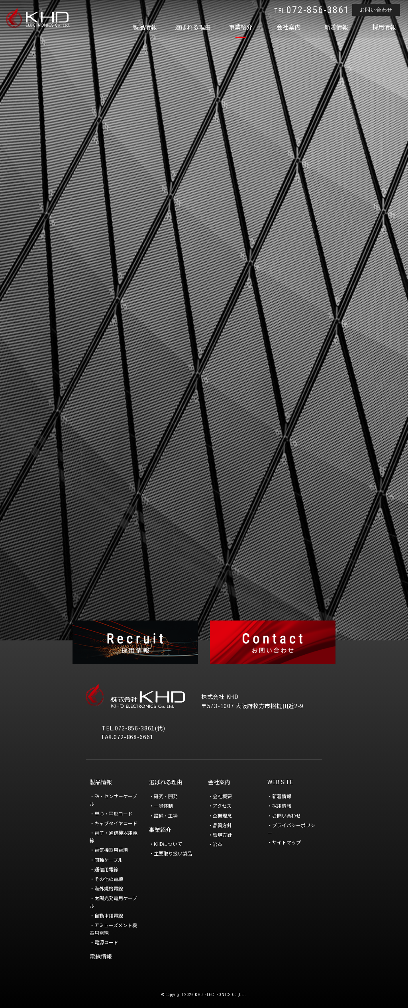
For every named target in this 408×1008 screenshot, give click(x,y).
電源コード (106, 942)
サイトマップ (286, 842)
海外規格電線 (108, 888)
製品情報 (145, 27)
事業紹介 (241, 27)
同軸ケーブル (108, 859)
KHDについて (168, 843)
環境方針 (222, 834)
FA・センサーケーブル (113, 800)
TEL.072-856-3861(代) (133, 728)
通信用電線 (106, 869)
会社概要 (222, 796)
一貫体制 (163, 805)
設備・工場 (166, 815)
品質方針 (222, 825)
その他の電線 (108, 878)
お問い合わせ (376, 10)
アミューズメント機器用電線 (113, 929)
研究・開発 (166, 796)
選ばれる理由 (193, 27)
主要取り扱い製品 (173, 853)
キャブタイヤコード (115, 823)
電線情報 (101, 956)
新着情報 (336, 27)
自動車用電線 (108, 915)
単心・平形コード (113, 813)
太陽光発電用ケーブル (113, 901)
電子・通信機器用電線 (113, 836)
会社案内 (288, 27)
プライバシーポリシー (291, 829)
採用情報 (384, 27)
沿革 (217, 844)
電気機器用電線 (111, 849)
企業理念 (222, 815)
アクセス (222, 805)
